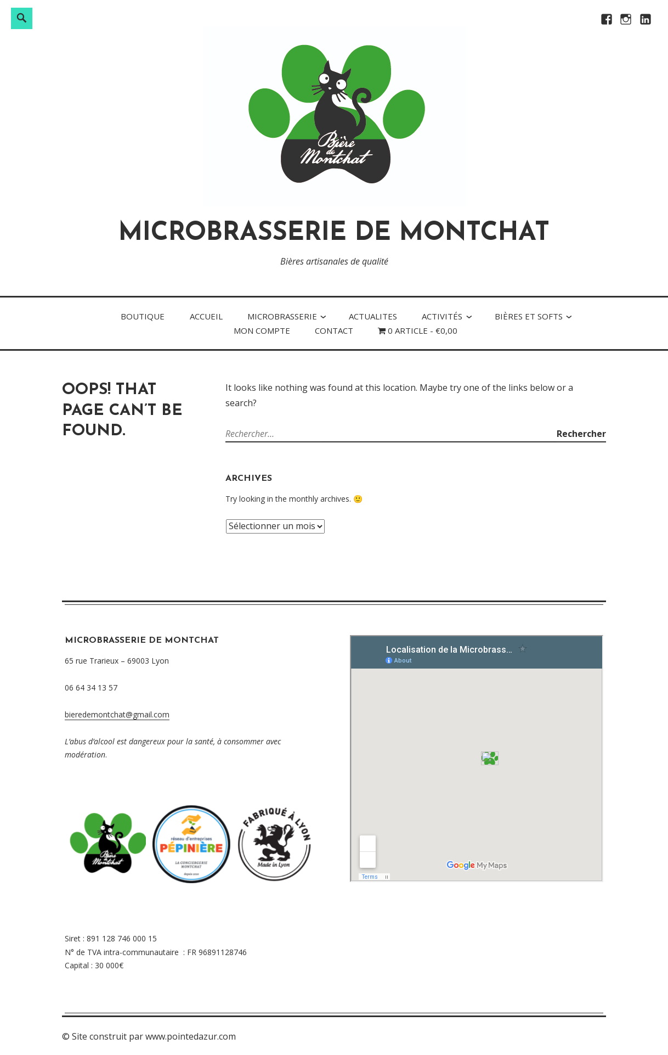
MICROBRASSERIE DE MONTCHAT (334, 233)
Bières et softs (529, 316)
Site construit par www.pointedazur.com (154, 1036)
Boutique (143, 316)
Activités (442, 316)
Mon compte (262, 330)
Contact (334, 330)
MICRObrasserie (282, 316)
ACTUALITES (373, 316)
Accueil (206, 316)
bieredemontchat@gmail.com (117, 714)
